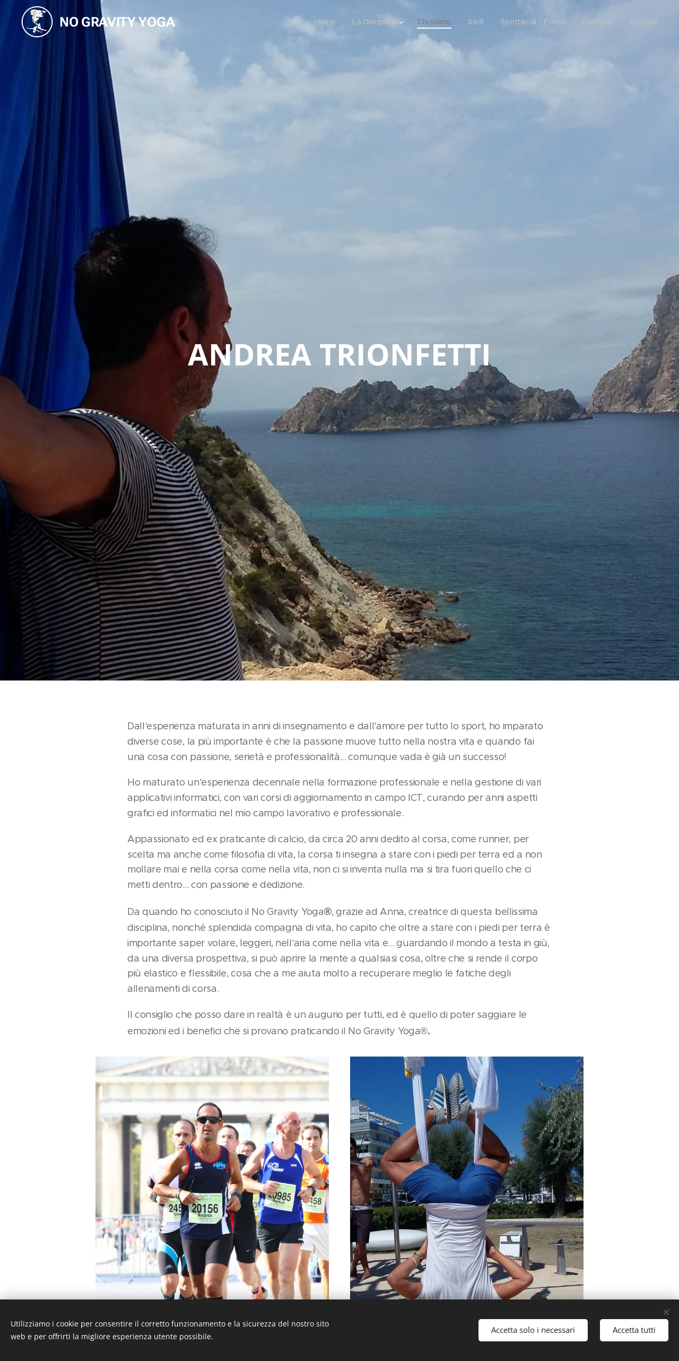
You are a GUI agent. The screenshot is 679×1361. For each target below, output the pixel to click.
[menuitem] (322, 21)
